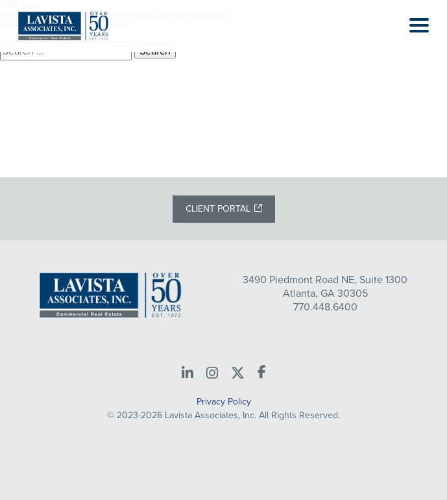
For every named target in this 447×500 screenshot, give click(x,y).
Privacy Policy (224, 401)
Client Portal (218, 209)
